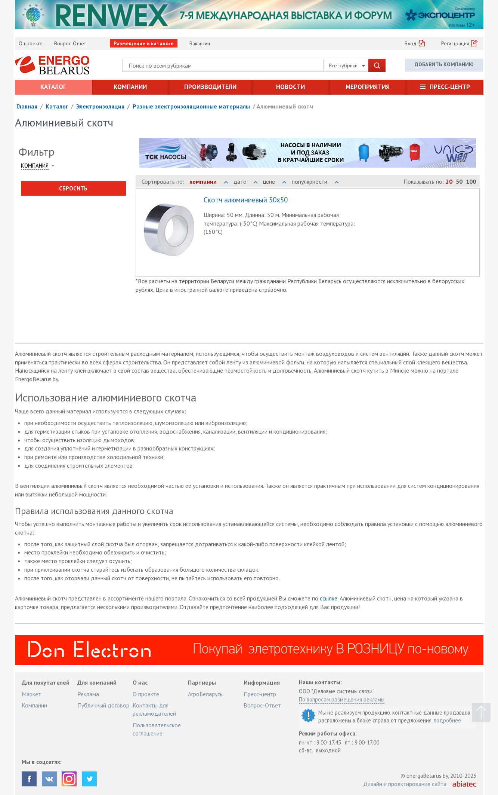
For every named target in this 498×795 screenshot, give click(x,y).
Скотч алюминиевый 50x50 (246, 200)
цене (275, 181)
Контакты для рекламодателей (154, 709)
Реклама (88, 694)
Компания (35, 165)
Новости (290, 87)
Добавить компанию (444, 64)
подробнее (447, 720)
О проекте (31, 43)
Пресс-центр (450, 87)
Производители (210, 87)
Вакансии (199, 43)
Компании (130, 87)
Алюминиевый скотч (285, 106)
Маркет (31, 694)
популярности (315, 181)
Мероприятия (368, 87)
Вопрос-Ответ (70, 43)
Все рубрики (347, 65)
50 (459, 181)
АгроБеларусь (205, 694)
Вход (411, 43)
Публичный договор (103, 705)
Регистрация (455, 43)
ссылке (328, 598)
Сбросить (73, 188)
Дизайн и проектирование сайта (404, 784)
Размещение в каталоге (144, 43)
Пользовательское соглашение (157, 729)
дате (245, 181)
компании (208, 181)
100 (471, 181)
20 (449, 181)
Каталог (53, 87)
